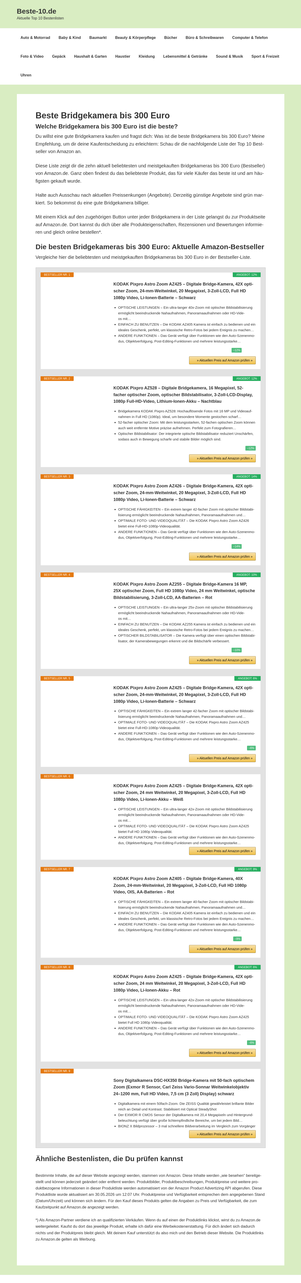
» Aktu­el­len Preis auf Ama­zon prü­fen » (224, 329)
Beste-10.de (36, 11)
